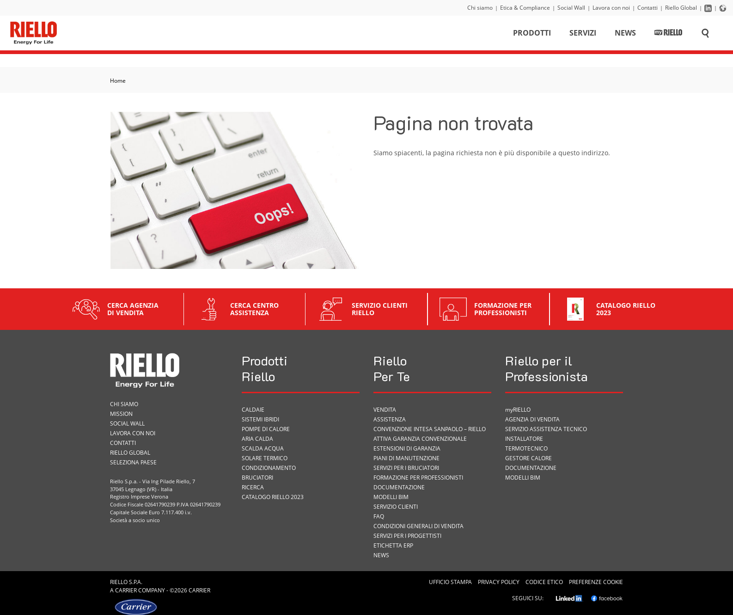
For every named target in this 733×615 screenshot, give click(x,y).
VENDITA (384, 410)
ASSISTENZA (389, 419)
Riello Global (681, 8)
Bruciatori (257, 477)
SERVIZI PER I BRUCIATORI (406, 468)
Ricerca (253, 487)
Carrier (126, 590)
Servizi (582, 34)
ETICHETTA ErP (393, 545)
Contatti (647, 8)
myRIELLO (518, 410)
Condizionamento (269, 468)
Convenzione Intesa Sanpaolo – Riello (429, 429)
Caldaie (253, 410)
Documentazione (399, 487)
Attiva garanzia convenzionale (420, 439)
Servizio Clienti (395, 507)
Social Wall (571, 8)
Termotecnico (526, 448)
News (625, 34)
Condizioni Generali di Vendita (418, 526)
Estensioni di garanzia (406, 448)
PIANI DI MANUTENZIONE (406, 458)
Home (118, 81)
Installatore (524, 439)
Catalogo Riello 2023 (273, 497)
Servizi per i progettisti (407, 536)
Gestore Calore (528, 458)
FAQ (378, 516)
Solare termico (264, 458)
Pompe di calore (266, 429)
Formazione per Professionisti (418, 477)
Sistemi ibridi (260, 419)
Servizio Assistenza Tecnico (546, 429)
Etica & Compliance (525, 8)
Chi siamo (480, 8)
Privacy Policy (498, 582)
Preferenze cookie (596, 582)
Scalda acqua (263, 448)
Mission (121, 414)
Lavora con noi (611, 8)
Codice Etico (544, 582)
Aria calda (257, 439)
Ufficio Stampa (450, 582)
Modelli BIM (391, 497)
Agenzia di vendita (532, 419)
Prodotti (532, 34)
